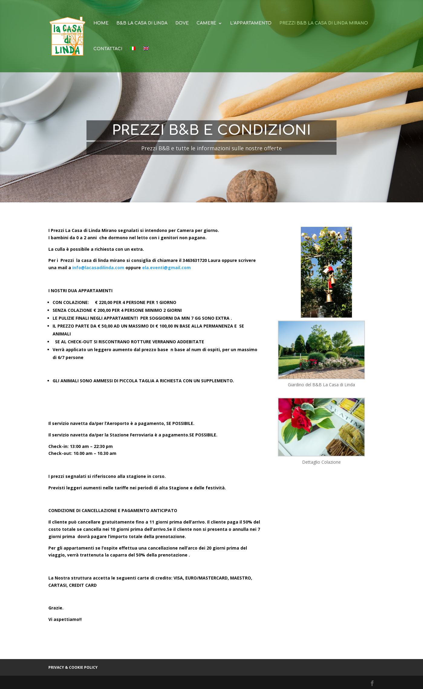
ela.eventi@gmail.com (166, 267)
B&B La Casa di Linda (142, 23)
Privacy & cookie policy (73, 667)
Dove (182, 23)
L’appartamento (251, 23)
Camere (206, 23)
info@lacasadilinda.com (98, 267)
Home (101, 23)
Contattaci (107, 49)
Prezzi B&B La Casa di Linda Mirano (323, 23)
